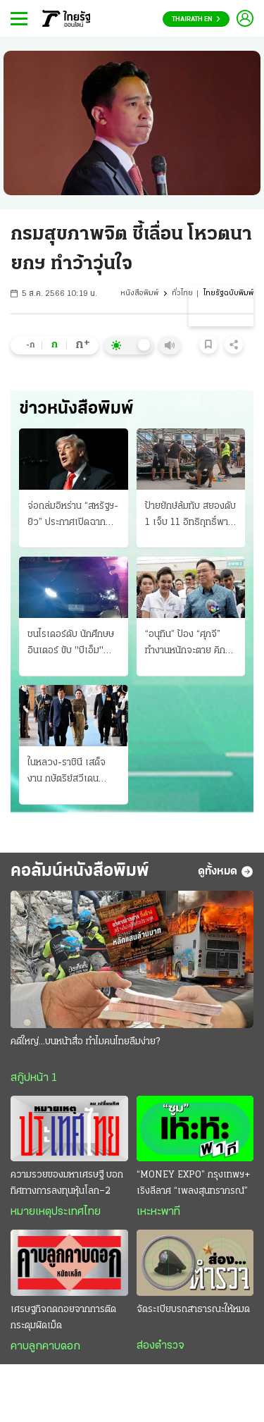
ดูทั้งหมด (225, 871)
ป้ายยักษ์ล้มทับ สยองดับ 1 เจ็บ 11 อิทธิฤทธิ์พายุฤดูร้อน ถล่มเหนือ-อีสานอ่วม (190, 516)
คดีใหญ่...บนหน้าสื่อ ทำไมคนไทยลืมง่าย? (85, 1042)
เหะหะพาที (158, 1212)
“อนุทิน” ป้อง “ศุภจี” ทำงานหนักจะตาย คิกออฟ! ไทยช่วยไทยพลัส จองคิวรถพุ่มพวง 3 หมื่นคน (188, 644)
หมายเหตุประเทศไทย (56, 1212)
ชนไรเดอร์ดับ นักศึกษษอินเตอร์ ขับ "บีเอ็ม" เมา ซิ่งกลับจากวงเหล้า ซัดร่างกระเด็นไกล (71, 644)
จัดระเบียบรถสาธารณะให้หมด (193, 1309)
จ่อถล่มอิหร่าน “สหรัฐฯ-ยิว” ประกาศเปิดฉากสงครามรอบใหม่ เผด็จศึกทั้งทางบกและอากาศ (72, 516)
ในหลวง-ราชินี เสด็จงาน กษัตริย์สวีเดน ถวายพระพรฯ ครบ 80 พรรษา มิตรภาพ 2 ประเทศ (71, 772)
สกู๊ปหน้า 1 (34, 1078)
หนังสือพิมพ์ (139, 293)
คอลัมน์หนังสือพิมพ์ (80, 871)
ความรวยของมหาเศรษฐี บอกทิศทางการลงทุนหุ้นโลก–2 (67, 1183)
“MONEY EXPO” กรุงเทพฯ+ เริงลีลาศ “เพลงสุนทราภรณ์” (193, 1183)
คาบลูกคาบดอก (45, 1346)
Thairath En (196, 19)
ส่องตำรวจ (160, 1346)
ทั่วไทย (182, 293)
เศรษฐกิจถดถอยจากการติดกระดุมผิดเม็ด (63, 1317)
